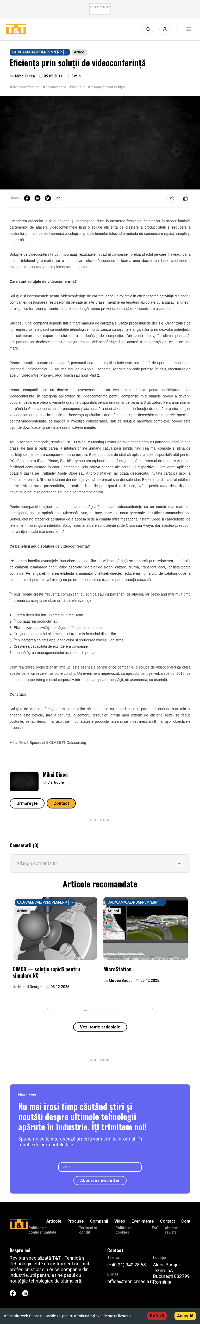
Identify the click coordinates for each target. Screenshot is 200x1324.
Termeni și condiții (88, 1230)
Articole (53, 1221)
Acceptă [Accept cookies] (185, 1315)
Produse (75, 1221)
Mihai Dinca (55, 774)
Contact (61, 803)
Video (119, 1221)
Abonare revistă (172, 1230)
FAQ (155, 1228)
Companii (99, 1221)
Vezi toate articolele (100, 1027)
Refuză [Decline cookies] (157, 1315)
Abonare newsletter (100, 1180)
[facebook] (27, 198)
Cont (185, 1221)
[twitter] (48, 198)
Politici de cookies (124, 1230)
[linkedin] (37, 198)
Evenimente (143, 1221)
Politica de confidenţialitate (42, 1230)
